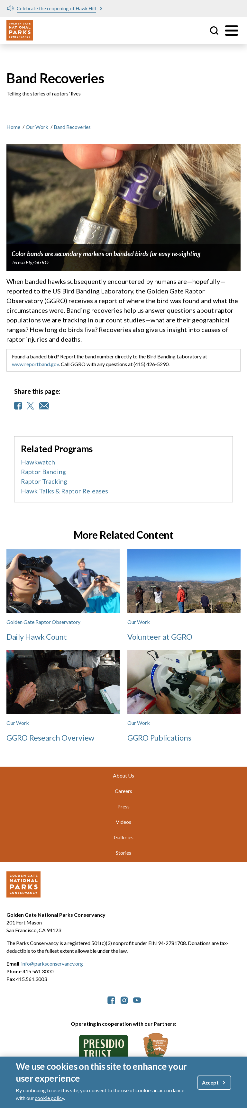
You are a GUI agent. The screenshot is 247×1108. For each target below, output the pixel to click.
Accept (210, 1082)
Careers (123, 791)
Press (123, 806)
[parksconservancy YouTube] (137, 999)
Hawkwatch (38, 462)
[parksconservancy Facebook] (111, 999)
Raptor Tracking (44, 481)
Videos (123, 822)
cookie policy (49, 1098)
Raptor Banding (43, 471)
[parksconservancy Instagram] (124, 999)
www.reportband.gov (35, 364)
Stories (123, 853)
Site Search (214, 30)
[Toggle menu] (232, 30)
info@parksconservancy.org (52, 963)
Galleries (123, 837)
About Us (123, 775)
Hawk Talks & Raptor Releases (64, 491)
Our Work (37, 127)
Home (13, 127)
